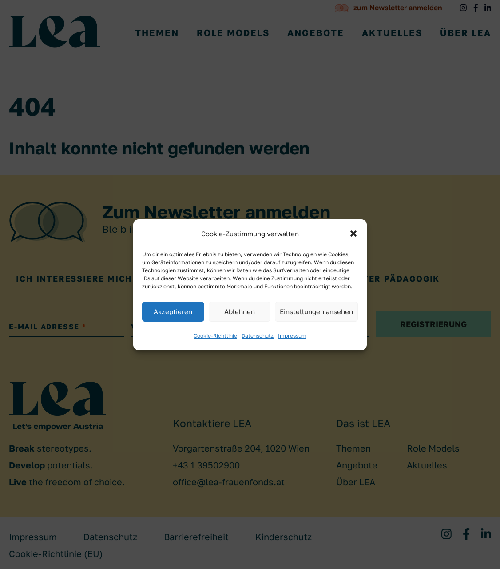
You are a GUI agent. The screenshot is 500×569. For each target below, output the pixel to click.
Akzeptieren (173, 311)
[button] (353, 233)
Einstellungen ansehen (316, 311)
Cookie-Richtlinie (215, 335)
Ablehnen (239, 311)
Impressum (292, 335)
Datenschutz (258, 335)
